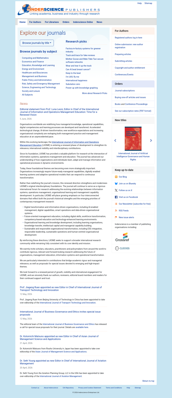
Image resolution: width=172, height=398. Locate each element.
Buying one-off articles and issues (130, 97)
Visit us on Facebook (126, 197)
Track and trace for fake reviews (80, 55)
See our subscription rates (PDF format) (133, 111)
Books (118, 104)
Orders (66, 22)
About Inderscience (51, 388)
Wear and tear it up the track (79, 66)
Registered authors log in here (128, 37)
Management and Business (34, 76)
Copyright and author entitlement (130, 68)
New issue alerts (124, 217)
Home (23, 22)
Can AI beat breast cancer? (78, 69)
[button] (115, 140)
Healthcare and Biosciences (34, 72)
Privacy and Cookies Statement (89, 388)
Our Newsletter (124, 204)
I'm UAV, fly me (72, 77)
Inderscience (83, 22)
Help (139, 3)
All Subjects (27, 95)
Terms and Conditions (114, 388)
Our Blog (121, 177)
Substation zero (73, 84)
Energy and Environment (33, 69)
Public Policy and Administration (37, 80)
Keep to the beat (73, 73)
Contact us (35, 388)
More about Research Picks (94, 93)
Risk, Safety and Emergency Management (41, 84)
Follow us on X (123, 190)
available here (82, 327)
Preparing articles (123, 54)
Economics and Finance (33, 61)
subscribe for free (142, 204)
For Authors (35, 22)
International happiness (76, 80)
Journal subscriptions (125, 90)
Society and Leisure (31, 91)
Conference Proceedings (136, 104)
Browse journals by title (35, 42)
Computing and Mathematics (35, 58)
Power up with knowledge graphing (82, 88)
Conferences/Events (124, 74)
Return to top (148, 381)
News (99, 22)
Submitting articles (123, 61)
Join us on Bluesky (125, 183)
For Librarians (52, 22)
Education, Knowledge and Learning (38, 65)
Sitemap (148, 3)
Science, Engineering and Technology (39, 87)
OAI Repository (68, 388)
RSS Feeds (122, 210)
